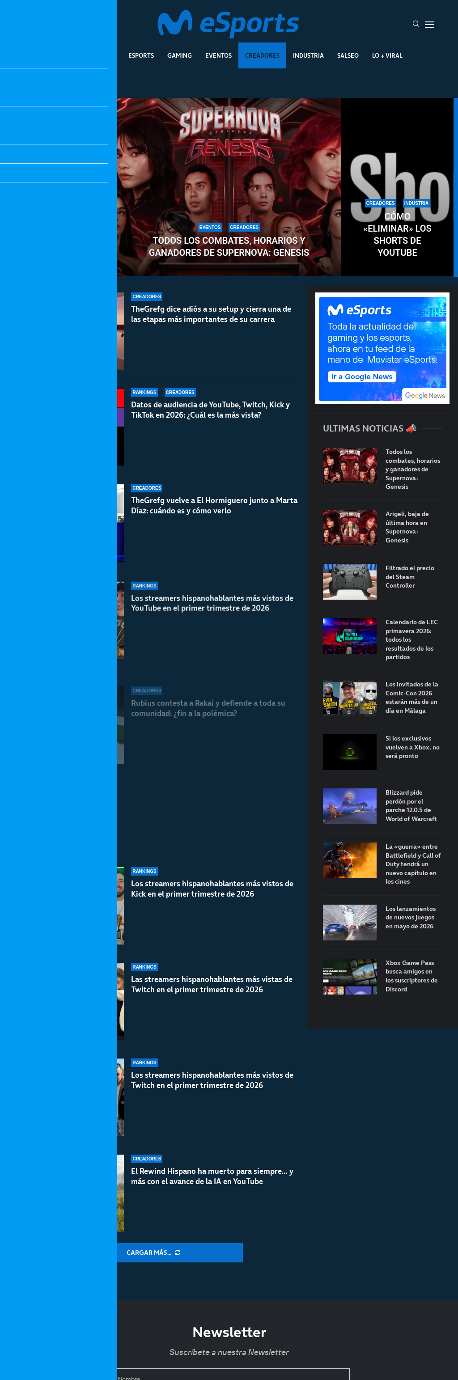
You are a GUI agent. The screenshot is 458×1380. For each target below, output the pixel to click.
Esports (141, 55)
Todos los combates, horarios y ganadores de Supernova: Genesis (229, 246)
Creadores (262, 55)
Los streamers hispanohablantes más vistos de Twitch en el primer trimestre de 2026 (212, 1080)
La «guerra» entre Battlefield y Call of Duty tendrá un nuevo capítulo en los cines (413, 864)
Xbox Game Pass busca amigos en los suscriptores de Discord (412, 976)
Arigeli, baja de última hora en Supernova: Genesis (407, 527)
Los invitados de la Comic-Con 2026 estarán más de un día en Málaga (412, 697)
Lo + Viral (387, 55)
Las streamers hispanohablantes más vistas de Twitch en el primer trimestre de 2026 (212, 984)
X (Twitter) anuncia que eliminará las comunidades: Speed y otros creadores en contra (60, 223)
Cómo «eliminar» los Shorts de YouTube (397, 234)
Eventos (218, 55)
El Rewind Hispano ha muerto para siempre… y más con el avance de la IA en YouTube (212, 1176)
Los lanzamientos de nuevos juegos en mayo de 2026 (411, 918)
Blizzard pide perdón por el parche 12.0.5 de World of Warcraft (411, 805)
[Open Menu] (429, 24)
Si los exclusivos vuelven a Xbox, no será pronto (413, 747)
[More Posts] (153, 1253)
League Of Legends (85, 55)
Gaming (179, 55)
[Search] (415, 25)
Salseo (348, 55)
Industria (308, 55)
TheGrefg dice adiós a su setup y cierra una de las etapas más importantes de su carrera (211, 329)
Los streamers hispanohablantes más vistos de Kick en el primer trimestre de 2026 (212, 888)
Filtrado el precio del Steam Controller (410, 577)
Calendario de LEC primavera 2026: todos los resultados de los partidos (412, 639)
